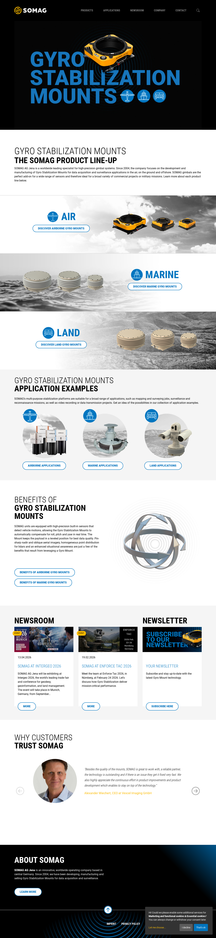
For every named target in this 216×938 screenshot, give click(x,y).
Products (87, 10)
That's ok (201, 927)
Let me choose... (157, 927)
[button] (196, 791)
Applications (111, 10)
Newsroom (137, 10)
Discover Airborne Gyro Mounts (61, 228)
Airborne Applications (44, 465)
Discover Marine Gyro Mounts (155, 286)
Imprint (111, 923)
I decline (186, 927)
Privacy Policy (130, 923)
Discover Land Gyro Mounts (61, 344)
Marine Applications (103, 465)
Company (159, 10)
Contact (181, 10)
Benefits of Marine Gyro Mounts (43, 582)
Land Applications (163, 465)
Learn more (28, 891)
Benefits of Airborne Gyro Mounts (45, 572)
